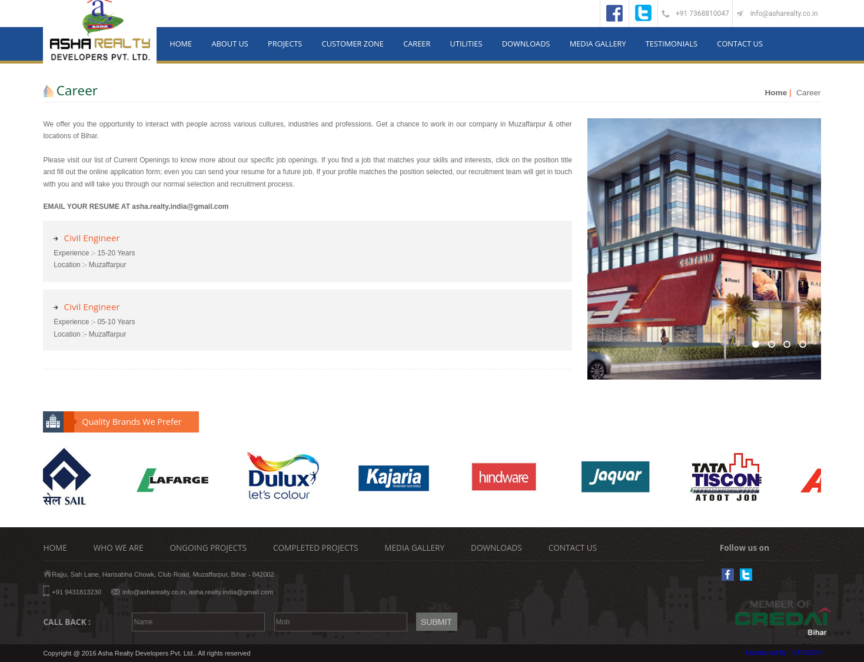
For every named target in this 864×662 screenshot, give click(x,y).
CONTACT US (740, 43)
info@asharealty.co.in (784, 13)
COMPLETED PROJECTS (315, 547)
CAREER (416, 43)
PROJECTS (285, 43)
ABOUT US (229, 43)
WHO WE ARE (119, 547)
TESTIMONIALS (671, 43)
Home (776, 92)
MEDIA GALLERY (598, 43)
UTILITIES (466, 43)
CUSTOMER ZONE (353, 43)
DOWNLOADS (526, 43)
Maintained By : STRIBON (783, 652)
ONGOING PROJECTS (208, 547)
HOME (181, 43)
